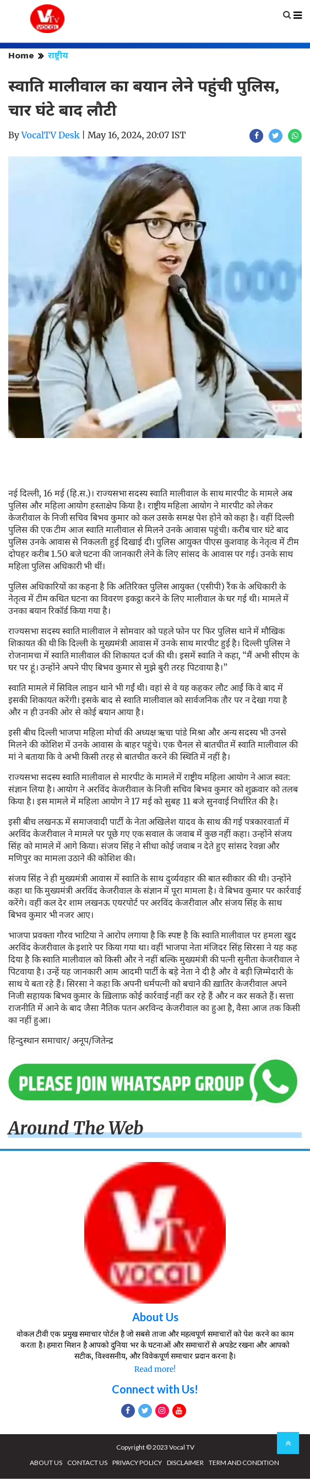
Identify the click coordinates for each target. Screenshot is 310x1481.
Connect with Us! (155, 1391)
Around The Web (76, 1131)
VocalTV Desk (50, 137)
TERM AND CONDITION (244, 1465)
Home (21, 57)
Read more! (155, 1371)
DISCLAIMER (185, 1465)
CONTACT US (87, 1465)
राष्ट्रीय (58, 57)
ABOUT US (46, 1465)
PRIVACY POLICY (137, 1465)
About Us (155, 1319)
